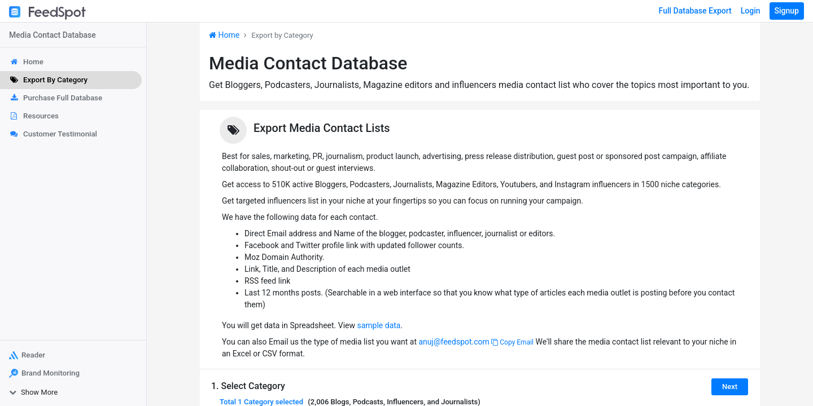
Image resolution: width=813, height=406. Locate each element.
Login (750, 10)
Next (729, 386)
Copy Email (512, 342)
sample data (378, 325)
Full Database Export (695, 10)
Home (224, 34)
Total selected (261, 402)
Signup (787, 10)
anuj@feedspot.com (453, 341)
